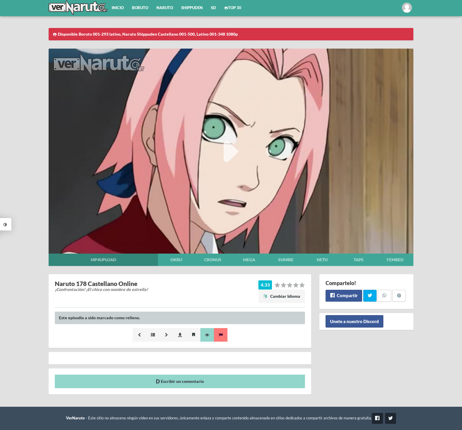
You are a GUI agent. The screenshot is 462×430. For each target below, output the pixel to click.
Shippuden (192, 8)
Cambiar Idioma (281, 296)
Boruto (140, 8)
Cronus (212, 259)
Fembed (395, 259)
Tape (359, 259)
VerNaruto (75, 418)
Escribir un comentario (180, 381)
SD (213, 8)
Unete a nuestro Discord (354, 321)
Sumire (285, 259)
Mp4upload (103, 259)
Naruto (164, 8)
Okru (176, 259)
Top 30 (232, 8)
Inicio (118, 8)
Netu (322, 259)
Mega (249, 259)
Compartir (343, 295)
